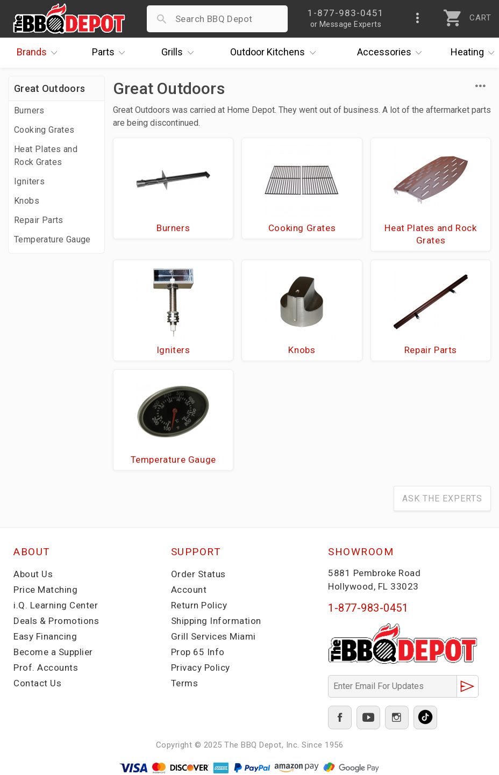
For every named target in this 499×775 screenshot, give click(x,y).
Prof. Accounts (45, 667)
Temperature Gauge (52, 239)
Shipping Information (216, 620)
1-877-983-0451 (368, 607)
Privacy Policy (200, 667)
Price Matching (45, 589)
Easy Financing (45, 636)
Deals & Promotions (56, 620)
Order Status (198, 574)
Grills (180, 53)
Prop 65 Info (198, 652)
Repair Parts (38, 220)
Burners (29, 110)
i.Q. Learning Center (55, 605)
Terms (184, 683)
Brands (40, 53)
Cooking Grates (44, 130)
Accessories (392, 53)
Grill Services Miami (213, 636)
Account (189, 589)
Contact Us (37, 683)
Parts (111, 53)
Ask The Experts (442, 498)
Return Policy (199, 605)
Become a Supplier (53, 652)
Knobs (26, 201)
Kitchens (275, 53)
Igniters (29, 181)
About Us (33, 574)
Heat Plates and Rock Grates (45, 155)
